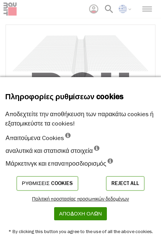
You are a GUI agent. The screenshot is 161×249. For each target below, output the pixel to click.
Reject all (125, 183)
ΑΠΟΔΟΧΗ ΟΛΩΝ (80, 214)
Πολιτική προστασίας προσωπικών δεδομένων (80, 199)
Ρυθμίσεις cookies (47, 183)
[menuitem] (93, 9)
